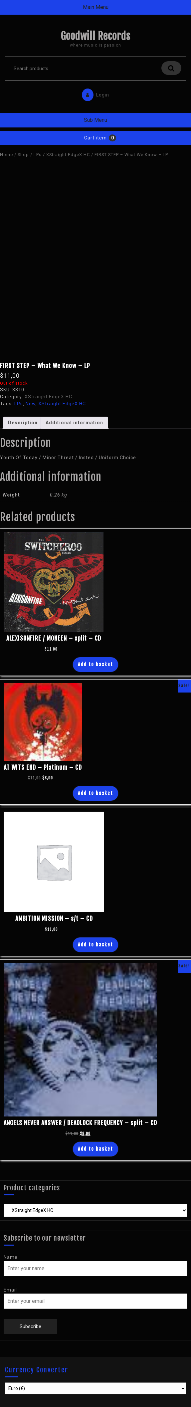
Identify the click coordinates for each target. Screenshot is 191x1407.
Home (6, 154)
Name (11, 1257)
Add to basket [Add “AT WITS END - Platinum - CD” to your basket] (95, 793)
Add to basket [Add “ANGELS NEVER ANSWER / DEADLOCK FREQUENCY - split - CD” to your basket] (95, 1149)
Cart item (95, 137)
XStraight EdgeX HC (68, 154)
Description (23, 422)
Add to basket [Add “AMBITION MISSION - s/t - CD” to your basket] (95, 944)
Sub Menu (95, 120)
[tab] (23, 423)
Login (94, 93)
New (31, 403)
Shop (23, 154)
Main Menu (95, 7)
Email (10, 1290)
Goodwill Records (95, 36)
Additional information (74, 422)
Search (171, 68)
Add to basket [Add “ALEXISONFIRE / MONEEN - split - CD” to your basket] (95, 664)
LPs (38, 154)
